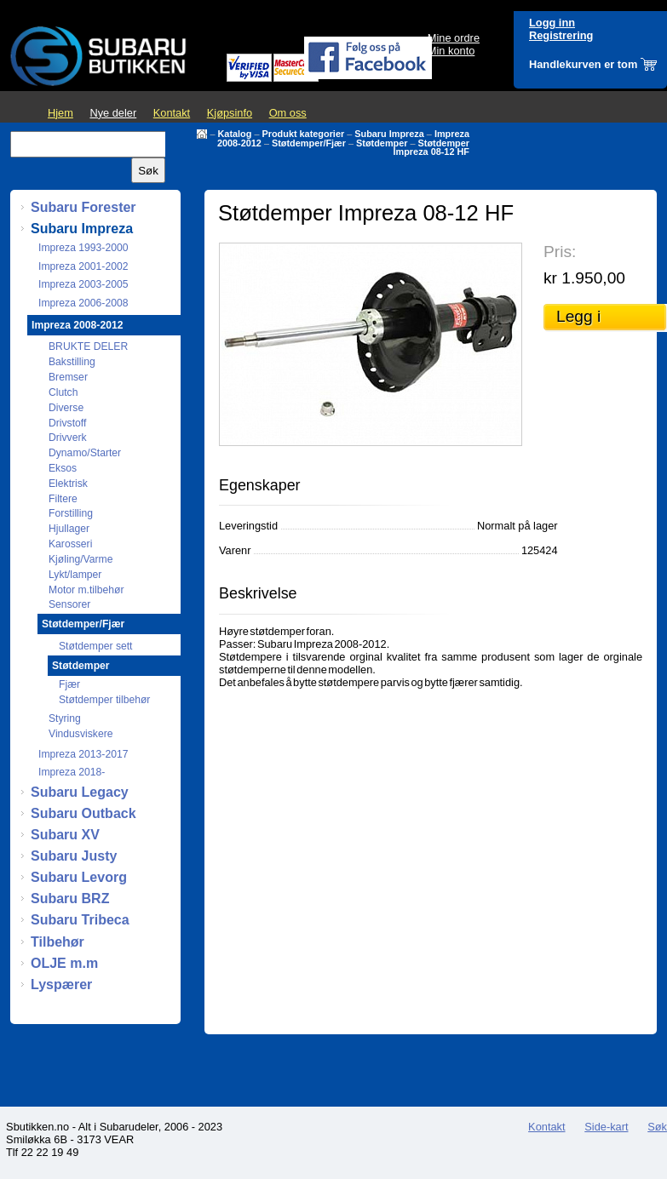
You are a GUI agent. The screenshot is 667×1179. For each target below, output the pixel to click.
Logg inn (552, 22)
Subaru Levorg (79, 877)
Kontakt (171, 112)
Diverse (66, 408)
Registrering (561, 35)
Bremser (68, 377)
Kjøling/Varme (80, 559)
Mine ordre (454, 37)
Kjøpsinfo (229, 112)
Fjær (69, 684)
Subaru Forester (83, 207)
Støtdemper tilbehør (104, 700)
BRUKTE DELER (88, 346)
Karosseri (70, 544)
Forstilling (71, 513)
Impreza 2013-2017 (83, 754)
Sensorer (69, 604)
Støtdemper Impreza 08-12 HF (431, 147)
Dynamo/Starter (85, 453)
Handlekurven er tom (583, 64)
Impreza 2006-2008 (83, 303)
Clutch (63, 392)
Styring (65, 718)
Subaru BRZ (70, 898)
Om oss (288, 112)
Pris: (559, 251)
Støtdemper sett (95, 646)
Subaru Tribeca (80, 920)
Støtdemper (381, 143)
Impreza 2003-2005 (83, 284)
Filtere (63, 499)
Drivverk (68, 438)
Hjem (60, 112)
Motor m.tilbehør (86, 590)
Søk (657, 1126)
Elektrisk (68, 483)
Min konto (451, 50)
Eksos (63, 468)
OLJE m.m (64, 963)
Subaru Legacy (80, 792)
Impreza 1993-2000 (83, 248)
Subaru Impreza (389, 134)
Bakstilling (72, 362)
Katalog (235, 134)
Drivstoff (67, 423)
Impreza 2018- (71, 772)
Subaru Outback (83, 813)
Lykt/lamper (75, 575)
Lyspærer (61, 984)
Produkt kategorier (303, 134)
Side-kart (606, 1126)
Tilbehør (57, 942)
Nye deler (112, 112)
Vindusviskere (80, 734)
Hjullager (69, 529)
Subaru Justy (74, 856)
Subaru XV (65, 834)
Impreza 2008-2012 (77, 325)
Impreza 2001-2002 (83, 266)
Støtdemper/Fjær (309, 143)
